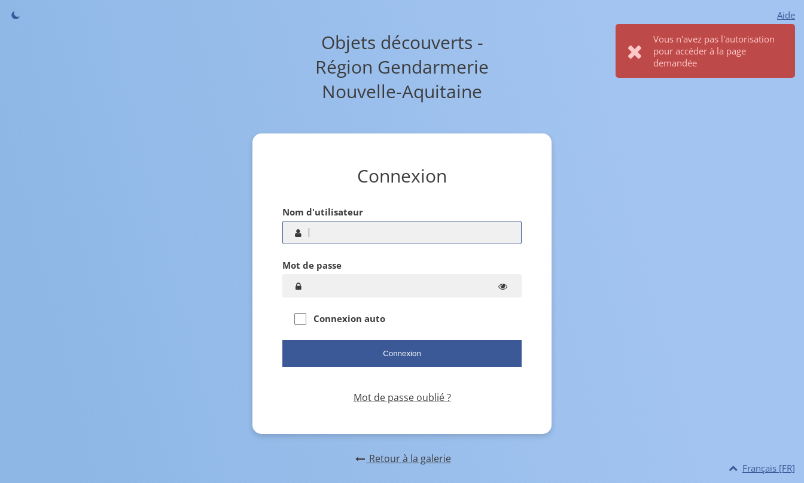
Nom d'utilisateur (322, 212)
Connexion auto (339, 318)
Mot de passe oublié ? (402, 397)
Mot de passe (312, 265)
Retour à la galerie (401, 458)
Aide (786, 15)
